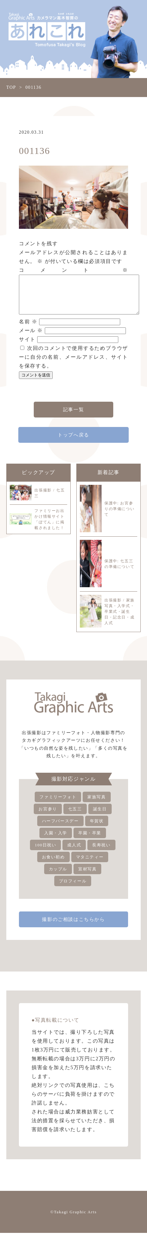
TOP (11, 87)
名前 (28, 329)
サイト (27, 347)
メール (31, 338)
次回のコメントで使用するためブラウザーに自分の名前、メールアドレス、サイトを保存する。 (73, 364)
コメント (73, 270)
